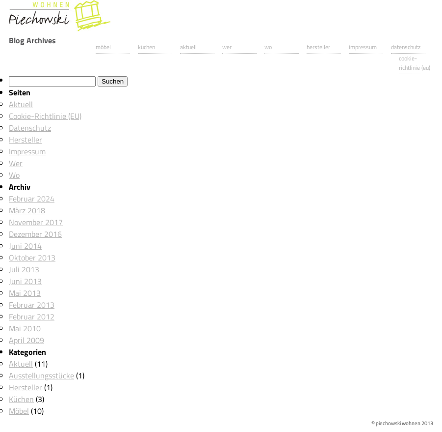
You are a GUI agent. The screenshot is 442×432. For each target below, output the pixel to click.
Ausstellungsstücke (41, 375)
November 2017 (36, 222)
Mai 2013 (25, 293)
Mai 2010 (25, 328)
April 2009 (26, 340)
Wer (227, 47)
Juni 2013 (25, 281)
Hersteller (318, 47)
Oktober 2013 (32, 257)
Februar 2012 (31, 316)
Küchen (146, 47)
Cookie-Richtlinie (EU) (414, 63)
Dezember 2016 (35, 234)
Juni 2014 (25, 246)
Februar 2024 (31, 198)
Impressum (363, 47)
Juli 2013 (24, 269)
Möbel (103, 47)
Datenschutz (405, 47)
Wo (268, 47)
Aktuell (188, 47)
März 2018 (27, 210)
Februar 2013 (31, 305)
